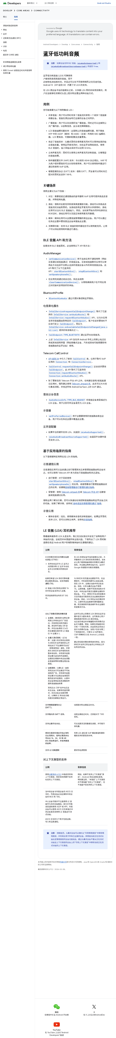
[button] (17, 30)
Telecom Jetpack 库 (81, 384)
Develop (7, 10)
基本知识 (30, 3)
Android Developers (50, 44)
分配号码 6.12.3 (55, 774)
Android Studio (104, 3)
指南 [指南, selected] (16, 17)
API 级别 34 (53, 359)
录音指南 (88, 519)
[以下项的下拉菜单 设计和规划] (57, 3)
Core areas (23, 10)
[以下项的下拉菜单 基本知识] (37, 3)
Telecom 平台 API (91, 492)
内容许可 (63, 862)
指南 (98, 44)
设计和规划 (49, 3)
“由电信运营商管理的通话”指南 (86, 503)
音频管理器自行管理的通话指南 (79, 487)
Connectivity (42, 10)
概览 (5, 17)
